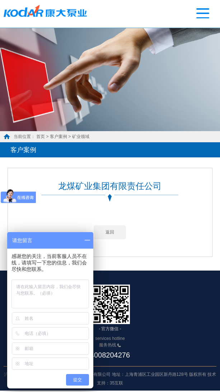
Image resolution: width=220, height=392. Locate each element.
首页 (40, 136)
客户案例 (58, 136)
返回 (110, 233)
